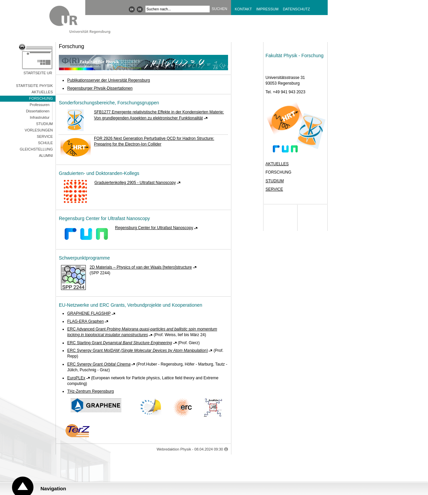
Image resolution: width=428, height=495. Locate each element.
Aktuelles (42, 92)
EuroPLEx (76, 378)
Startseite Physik (34, 86)
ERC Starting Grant (119, 342)
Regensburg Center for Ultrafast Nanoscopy (154, 227)
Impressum (267, 9)
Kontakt (243, 9)
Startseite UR (37, 73)
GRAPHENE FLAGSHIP (89, 313)
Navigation (53, 488)
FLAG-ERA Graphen (85, 321)
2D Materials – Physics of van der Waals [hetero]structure (141, 267)
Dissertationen (37, 111)
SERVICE (274, 189)
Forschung (41, 98)
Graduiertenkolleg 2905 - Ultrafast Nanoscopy (135, 182)
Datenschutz (296, 9)
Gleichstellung (36, 149)
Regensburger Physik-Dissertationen (99, 88)
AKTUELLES (277, 164)
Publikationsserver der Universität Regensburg (108, 80)
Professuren (39, 105)
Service (45, 136)
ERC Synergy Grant (137, 350)
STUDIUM (274, 181)
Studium (44, 124)
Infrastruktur (39, 117)
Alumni (46, 156)
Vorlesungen (39, 130)
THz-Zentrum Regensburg (90, 391)
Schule (45, 143)
